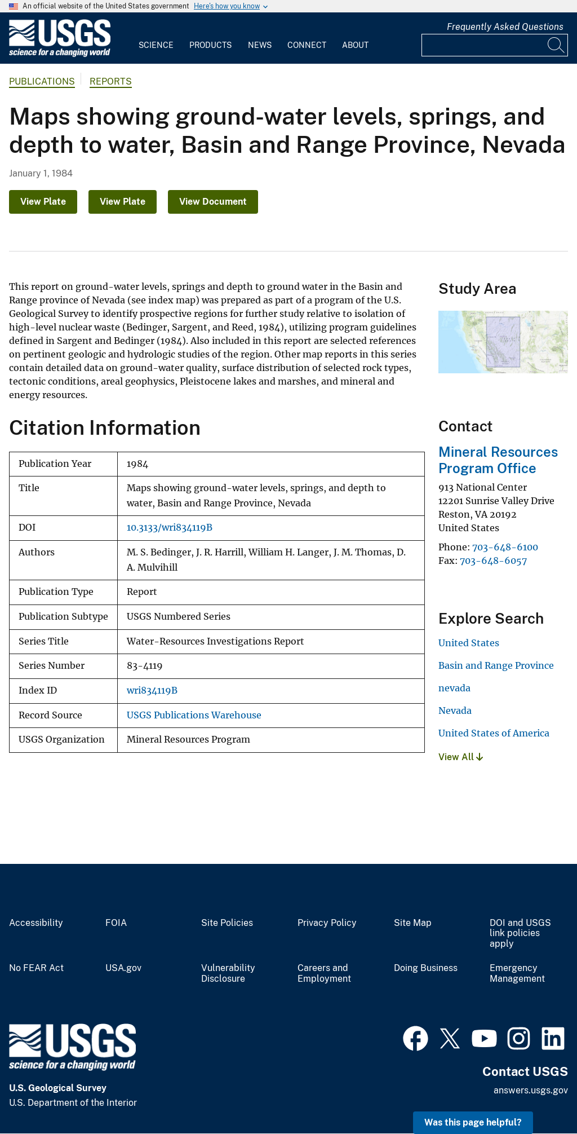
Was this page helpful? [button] (473, 1122)
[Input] (494, 45)
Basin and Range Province (496, 665)
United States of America (493, 733)
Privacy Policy (327, 923)
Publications (42, 81)
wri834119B (152, 690)
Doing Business (426, 968)
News (260, 45)
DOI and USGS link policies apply (520, 934)
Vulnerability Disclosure (228, 973)
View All (460, 757)
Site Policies (227, 923)
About (355, 45)
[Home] (59, 54)
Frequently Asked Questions (505, 26)
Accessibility (36, 923)
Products (210, 45)
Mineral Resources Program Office (498, 460)
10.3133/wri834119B (169, 527)
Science (156, 45)
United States (468, 642)
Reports (111, 81)
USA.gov (123, 968)
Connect (306, 45)
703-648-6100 (505, 547)
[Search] (556, 45)
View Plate (43, 201)
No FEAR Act (36, 968)
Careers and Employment (324, 973)
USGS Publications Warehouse (194, 715)
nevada (454, 688)
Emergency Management (517, 973)
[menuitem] (156, 38)
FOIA (116, 923)
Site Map (413, 923)
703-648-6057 (493, 560)
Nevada (455, 710)
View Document (213, 201)
